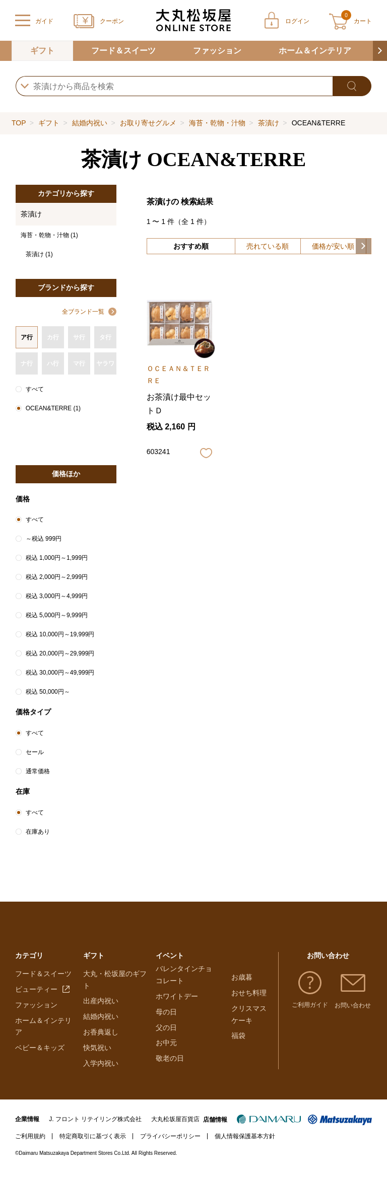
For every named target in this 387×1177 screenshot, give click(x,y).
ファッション (217, 50)
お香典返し (100, 1037)
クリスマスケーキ (249, 1015)
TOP (19, 123)
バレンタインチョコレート (184, 985)
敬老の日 (170, 1068)
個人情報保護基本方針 (245, 1141)
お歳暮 (241, 979)
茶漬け (268, 123)
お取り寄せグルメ (148, 123)
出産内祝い (100, 1006)
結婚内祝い (89, 123)
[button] (380, 51)
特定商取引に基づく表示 (92, 1141)
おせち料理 (249, 994)
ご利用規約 (30, 1141)
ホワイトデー (177, 1006)
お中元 (166, 1053)
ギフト (42, 50)
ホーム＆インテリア (315, 50)
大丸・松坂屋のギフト (115, 985)
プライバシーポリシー (170, 1141)
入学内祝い (100, 1068)
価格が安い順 (333, 246)
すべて (35, 389)
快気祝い (97, 1053)
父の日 (166, 1037)
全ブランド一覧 (83, 311)
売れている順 (267, 246)
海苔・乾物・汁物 (217, 123)
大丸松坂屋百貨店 (175, 1124)
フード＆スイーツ (123, 50)
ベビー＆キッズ (39, 1053)
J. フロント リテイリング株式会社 (95, 1124)
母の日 (166, 1021)
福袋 (238, 1037)
